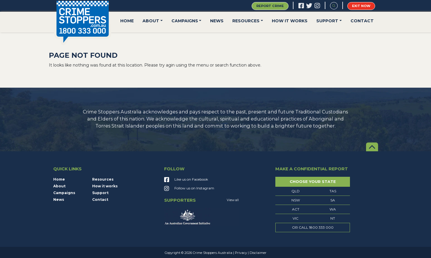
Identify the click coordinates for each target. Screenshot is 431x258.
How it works (290, 20)
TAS (332, 191)
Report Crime (270, 6)
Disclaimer (258, 253)
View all (233, 200)
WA (332, 209)
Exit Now (361, 6)
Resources (246, 20)
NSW (295, 200)
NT (332, 218)
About (150, 20)
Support (327, 20)
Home (127, 20)
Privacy (241, 253)
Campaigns (184, 20)
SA (332, 200)
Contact (362, 20)
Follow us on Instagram (189, 189)
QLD (295, 191)
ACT (295, 209)
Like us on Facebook (186, 180)
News (217, 20)
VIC (295, 218)
